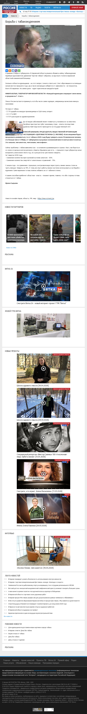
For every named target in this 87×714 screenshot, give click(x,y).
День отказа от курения (16, 640)
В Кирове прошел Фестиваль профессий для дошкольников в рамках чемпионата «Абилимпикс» (41, 598)
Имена (67, 494)
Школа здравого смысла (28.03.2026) (33, 420)
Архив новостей (27, 660)
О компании (7, 2)
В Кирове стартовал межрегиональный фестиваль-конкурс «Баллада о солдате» (35, 582)
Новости (23, 8)
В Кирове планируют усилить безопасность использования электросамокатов (34, 579)
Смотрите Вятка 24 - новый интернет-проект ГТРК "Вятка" (41, 303)
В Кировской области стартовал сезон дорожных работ (27, 594)
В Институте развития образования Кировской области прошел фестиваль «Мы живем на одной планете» (44, 601)
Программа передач (51, 663)
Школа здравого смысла (61, 354)
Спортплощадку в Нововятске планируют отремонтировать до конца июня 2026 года (37, 604)
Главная (6, 660)
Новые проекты (12, 351)
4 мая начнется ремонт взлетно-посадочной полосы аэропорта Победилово (34, 591)
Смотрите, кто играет (62, 460)
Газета (47, 8)
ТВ (31, 8)
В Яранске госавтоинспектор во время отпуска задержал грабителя (31, 607)
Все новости (8, 616)
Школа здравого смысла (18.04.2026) (33, 386)
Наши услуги (16, 2)
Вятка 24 (57, 8)
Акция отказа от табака (16, 633)
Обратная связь (26, 2)
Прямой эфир (77, 8)
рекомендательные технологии (45, 670)
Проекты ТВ (41, 660)
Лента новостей (12, 576)
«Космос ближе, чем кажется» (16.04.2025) (35, 568)
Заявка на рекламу (38, 2)
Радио (38, 8)
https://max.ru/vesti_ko (46, 198)
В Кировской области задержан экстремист (23, 610)
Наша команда (34, 663)
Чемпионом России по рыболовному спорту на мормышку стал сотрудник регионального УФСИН (41, 585)
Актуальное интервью (62, 537)
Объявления (21, 663)
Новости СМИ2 (11, 248)
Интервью (9, 533)
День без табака (13, 637)
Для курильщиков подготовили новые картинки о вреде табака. (30, 627)
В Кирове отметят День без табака (20, 630)
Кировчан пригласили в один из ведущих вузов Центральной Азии (30, 613)
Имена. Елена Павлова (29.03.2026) (32, 526)
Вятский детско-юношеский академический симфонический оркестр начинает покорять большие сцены (44, 588)
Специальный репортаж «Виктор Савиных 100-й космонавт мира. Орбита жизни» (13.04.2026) (42, 455)
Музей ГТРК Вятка (13, 311)
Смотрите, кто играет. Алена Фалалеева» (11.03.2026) (39, 491)
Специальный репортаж (61, 423)
